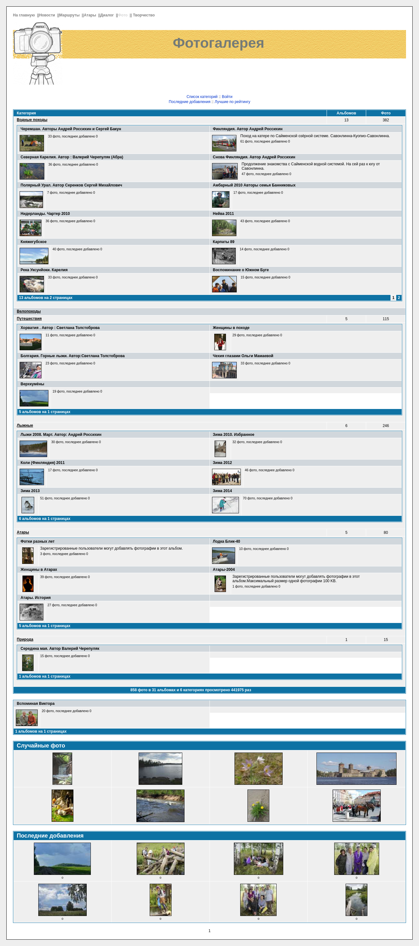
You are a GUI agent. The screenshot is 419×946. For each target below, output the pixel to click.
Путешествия (29, 318)
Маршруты (70, 15)
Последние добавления (189, 102)
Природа (25, 639)
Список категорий (201, 97)
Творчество (144, 15)
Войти (227, 97)
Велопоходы (29, 311)
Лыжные (25, 425)
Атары (90, 15)
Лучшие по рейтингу (232, 102)
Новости (47, 15)
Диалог (107, 15)
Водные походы (32, 120)
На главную (24, 15)
